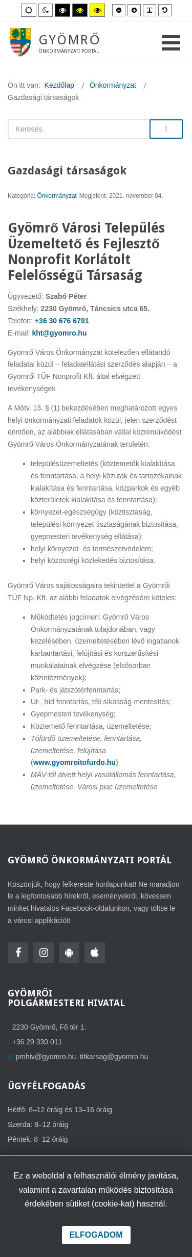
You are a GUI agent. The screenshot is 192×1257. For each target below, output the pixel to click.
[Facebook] (18, 952)
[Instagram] (43, 952)
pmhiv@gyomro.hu (46, 1057)
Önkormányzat (57, 195)
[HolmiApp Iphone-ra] (94, 952)
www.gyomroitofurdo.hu (74, 762)
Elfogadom (96, 1234)
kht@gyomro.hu (59, 333)
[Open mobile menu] (171, 43)
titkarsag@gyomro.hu (114, 1057)
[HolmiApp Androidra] (69, 952)
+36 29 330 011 (37, 1042)
